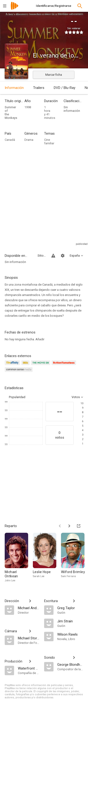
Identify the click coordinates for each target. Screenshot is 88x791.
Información (14, 88)
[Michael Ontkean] (19, 558)
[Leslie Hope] (47, 558)
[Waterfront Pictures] (28, 668)
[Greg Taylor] (70, 607)
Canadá (10, 140)
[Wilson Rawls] (70, 634)
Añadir (39, 339)
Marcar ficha (53, 74)
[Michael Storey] (28, 638)
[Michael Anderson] (28, 607)
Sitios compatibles (42, 255)
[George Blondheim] (70, 664)
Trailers (38, 88)
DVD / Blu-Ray (64, 88)
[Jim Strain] (70, 621)
